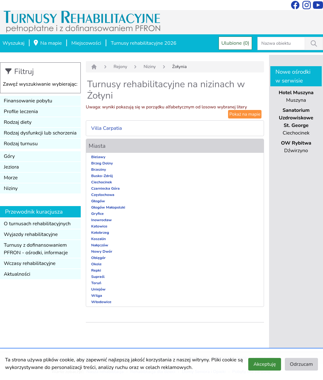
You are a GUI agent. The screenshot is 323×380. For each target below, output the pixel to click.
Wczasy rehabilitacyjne (30, 263)
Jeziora (11, 167)
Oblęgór (98, 257)
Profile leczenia (21, 111)
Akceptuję (264, 364)
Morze (11, 177)
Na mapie (47, 43)
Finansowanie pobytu (28, 100)
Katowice (99, 226)
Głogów (98, 201)
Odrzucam (301, 364)
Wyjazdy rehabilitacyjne (31, 234)
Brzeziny (98, 169)
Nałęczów (99, 245)
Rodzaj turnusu (21, 143)
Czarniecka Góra (105, 188)
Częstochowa (102, 194)
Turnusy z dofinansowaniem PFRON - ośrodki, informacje (36, 249)
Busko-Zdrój (102, 175)
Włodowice (101, 301)
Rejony (120, 67)
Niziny (11, 188)
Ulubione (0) (235, 43)
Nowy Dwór (101, 251)
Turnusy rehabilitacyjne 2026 (143, 43)
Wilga (96, 295)
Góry (9, 156)
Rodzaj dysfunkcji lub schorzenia (40, 133)
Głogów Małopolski (108, 207)
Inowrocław (101, 219)
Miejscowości (86, 43)
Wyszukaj (13, 43)
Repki (96, 270)
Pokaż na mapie (244, 114)
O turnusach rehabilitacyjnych (37, 223)
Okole (96, 264)
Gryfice (97, 213)
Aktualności (17, 274)
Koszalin (98, 238)
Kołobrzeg (100, 232)
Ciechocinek (101, 182)
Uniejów (98, 289)
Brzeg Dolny (102, 163)
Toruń (96, 282)
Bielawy (98, 156)
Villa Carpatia (106, 128)
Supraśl (98, 276)
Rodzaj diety (18, 122)
